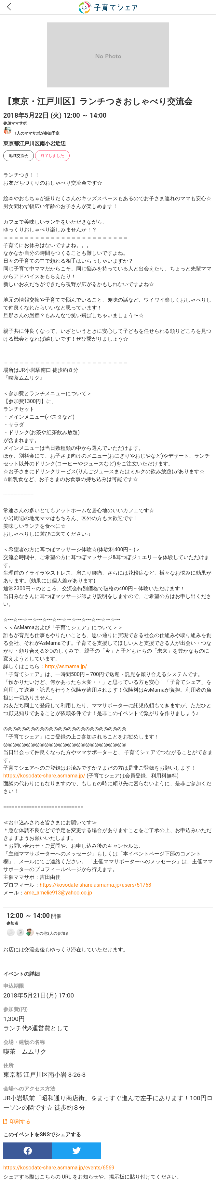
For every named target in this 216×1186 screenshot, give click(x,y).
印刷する (17, 1121)
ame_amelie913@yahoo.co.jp (58, 893)
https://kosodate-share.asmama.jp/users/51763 (95, 885)
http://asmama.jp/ (66, 666)
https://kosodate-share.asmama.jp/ (44, 776)
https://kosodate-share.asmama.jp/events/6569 (59, 1168)
